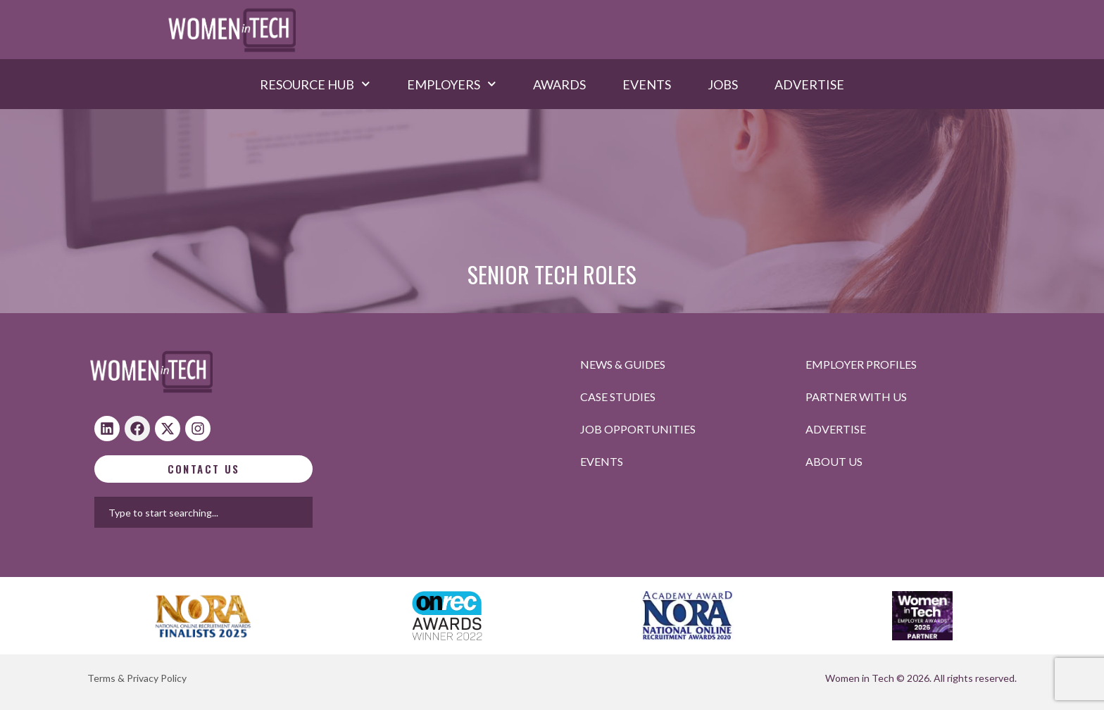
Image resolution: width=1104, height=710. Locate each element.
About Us (833, 461)
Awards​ (559, 84)
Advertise (809, 84)
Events (646, 84)
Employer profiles (861, 364)
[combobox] (248, 512)
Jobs (723, 84)
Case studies (618, 396)
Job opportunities (638, 429)
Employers (451, 84)
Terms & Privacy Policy (137, 678)
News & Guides (622, 364)
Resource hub (315, 84)
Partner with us (856, 396)
